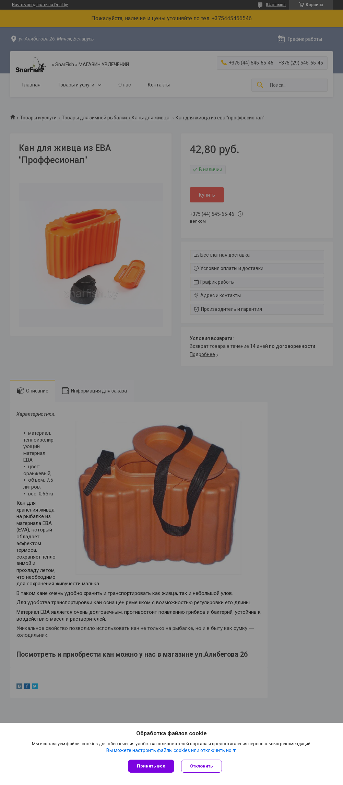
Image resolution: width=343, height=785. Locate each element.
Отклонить (201, 766)
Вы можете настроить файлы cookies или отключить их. (169, 750)
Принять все (151, 766)
